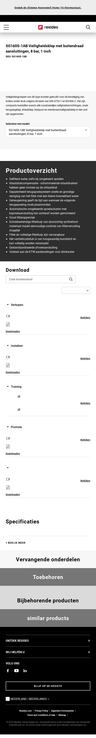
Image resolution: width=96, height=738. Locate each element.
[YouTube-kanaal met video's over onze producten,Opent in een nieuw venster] (16, 670)
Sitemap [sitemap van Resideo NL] (62, 715)
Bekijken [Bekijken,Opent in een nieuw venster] (85, 317)
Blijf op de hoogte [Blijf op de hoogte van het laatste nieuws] (48, 686)
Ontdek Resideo (23, 640)
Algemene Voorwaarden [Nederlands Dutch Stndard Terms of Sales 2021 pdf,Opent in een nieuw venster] (62, 710)
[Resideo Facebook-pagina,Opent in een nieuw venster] (8, 670)
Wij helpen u (20, 652)
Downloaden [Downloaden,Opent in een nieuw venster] (13, 331)
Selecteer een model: (18, 123)
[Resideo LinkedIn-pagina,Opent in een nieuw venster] (25, 670)
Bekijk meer (17, 542)
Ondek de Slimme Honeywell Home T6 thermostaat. (48, 7)
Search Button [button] (88, 27)
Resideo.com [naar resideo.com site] (25, 710)
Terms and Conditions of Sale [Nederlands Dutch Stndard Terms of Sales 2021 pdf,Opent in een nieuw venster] (41, 715)
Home (48, 27)
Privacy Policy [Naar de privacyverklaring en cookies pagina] (41, 710)
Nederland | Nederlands (35, 699)
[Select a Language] (76, 290)
